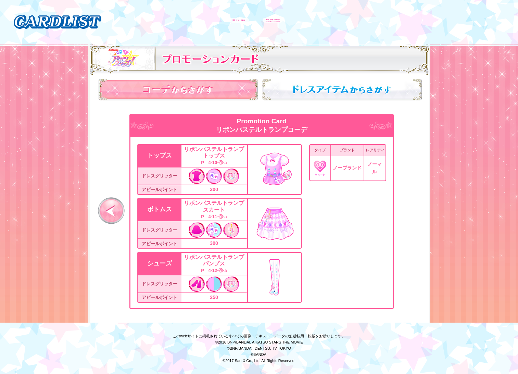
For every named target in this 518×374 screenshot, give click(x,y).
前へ (111, 210)
